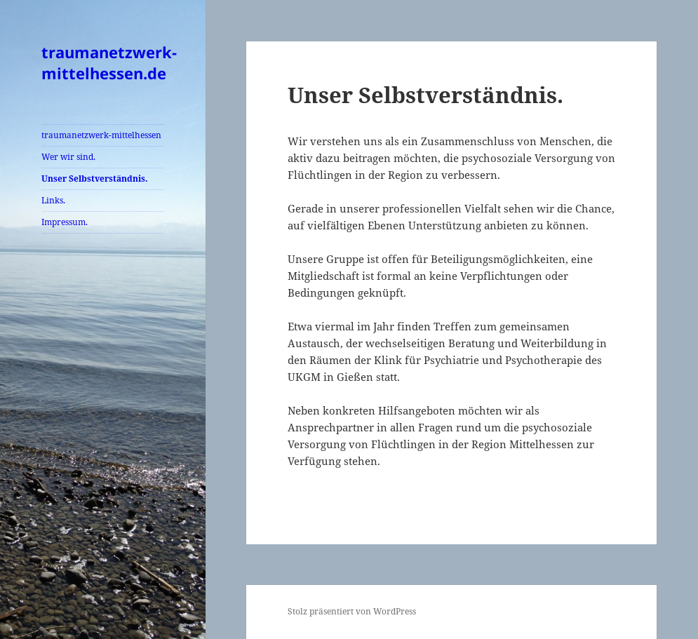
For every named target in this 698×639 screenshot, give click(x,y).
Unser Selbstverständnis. (94, 178)
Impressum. (64, 222)
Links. (53, 200)
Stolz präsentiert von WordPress (352, 611)
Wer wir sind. (68, 157)
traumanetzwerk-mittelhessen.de (109, 62)
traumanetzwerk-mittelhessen (101, 135)
